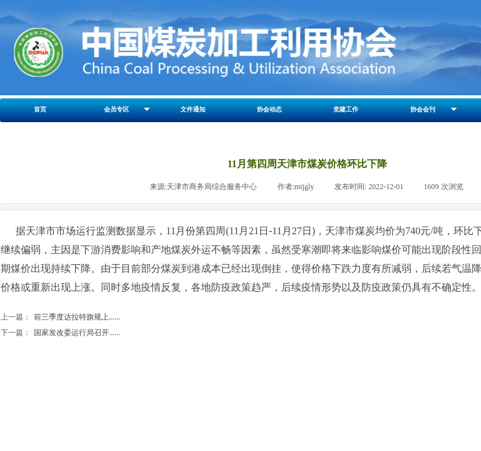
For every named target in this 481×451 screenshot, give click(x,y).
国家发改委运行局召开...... (60, 333)
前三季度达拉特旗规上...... (60, 317)
